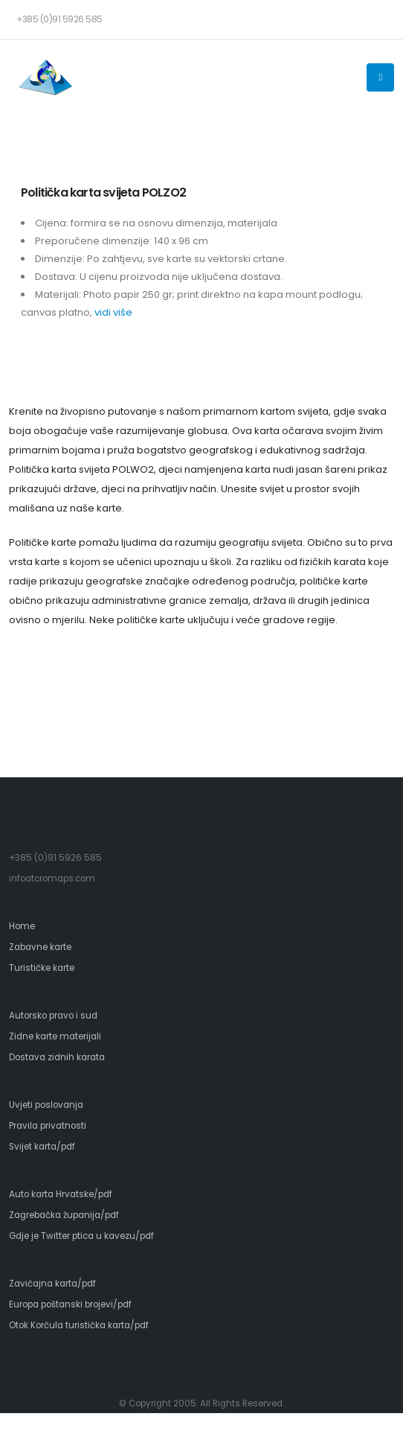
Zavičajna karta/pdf (52, 1284)
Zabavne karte (40, 947)
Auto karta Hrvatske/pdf (60, 1194)
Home (22, 926)
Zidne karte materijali (55, 1036)
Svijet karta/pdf (42, 1147)
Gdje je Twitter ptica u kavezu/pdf (81, 1236)
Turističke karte (41, 968)
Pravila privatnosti (47, 1126)
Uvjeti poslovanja (46, 1105)
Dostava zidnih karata (57, 1057)
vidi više (113, 312)
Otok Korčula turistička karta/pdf (79, 1325)
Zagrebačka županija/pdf (64, 1215)
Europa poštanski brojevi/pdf (70, 1304)
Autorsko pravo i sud (53, 1016)
